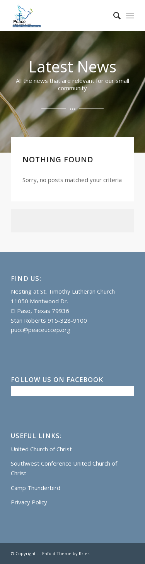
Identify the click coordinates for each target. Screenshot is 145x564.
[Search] (113, 15)
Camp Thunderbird (35, 488)
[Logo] (60, 15)
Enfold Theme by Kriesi (66, 553)
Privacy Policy (29, 502)
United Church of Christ (41, 449)
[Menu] (130, 15)
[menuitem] (113, 15)
